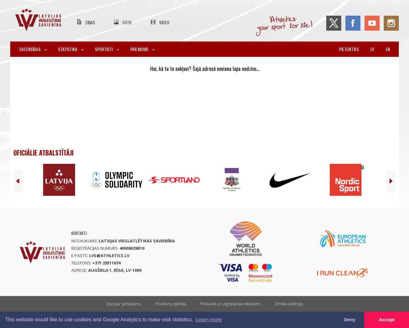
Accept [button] (386, 319)
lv (372, 49)
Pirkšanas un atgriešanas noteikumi (230, 304)
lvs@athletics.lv (109, 255)
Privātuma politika (170, 304)
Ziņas (90, 22)
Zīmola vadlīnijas (288, 304)
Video (164, 22)
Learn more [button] (209, 319)
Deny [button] (349, 319)
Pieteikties (349, 49)
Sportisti (107, 49)
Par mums (142, 49)
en (388, 49)
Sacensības (33, 49)
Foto (127, 22)
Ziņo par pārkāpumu (123, 304)
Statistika (70, 49)
